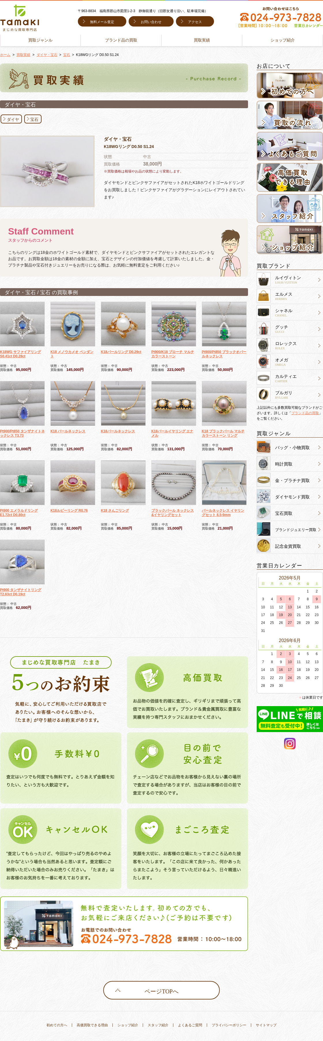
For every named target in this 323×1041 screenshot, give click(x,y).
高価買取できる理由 (92, 1025)
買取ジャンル (40, 40)
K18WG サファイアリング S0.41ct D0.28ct (20, 354)
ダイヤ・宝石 (47, 55)
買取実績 (202, 40)
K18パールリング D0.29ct (121, 352)
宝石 (66, 55)
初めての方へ (56, 1025)
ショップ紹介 (283, 40)
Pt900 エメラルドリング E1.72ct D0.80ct (19, 513)
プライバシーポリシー (229, 1025)
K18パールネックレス (118, 431)
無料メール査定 (102, 22)
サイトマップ (266, 1025)
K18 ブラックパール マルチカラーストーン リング (223, 433)
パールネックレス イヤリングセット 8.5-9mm (223, 513)
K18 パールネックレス (67, 431)
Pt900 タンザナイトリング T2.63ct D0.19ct (20, 592)
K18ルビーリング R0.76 (69, 511)
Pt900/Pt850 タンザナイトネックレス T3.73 (22, 433)
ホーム (5, 55)
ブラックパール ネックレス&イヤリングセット (172, 513)
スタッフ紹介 (158, 1025)
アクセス (195, 22)
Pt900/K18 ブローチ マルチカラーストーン (172, 354)
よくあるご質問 (190, 1025)
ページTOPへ (161, 991)
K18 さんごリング (115, 511)
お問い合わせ (151, 22)
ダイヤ (13, 119)
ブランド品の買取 (121, 40)
